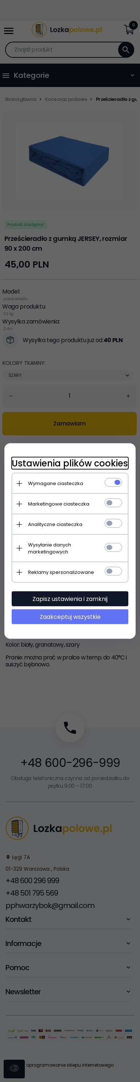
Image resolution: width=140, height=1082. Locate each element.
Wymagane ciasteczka (55, 483)
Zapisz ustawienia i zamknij (70, 599)
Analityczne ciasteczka (55, 524)
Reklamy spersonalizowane (61, 572)
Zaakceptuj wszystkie (70, 617)
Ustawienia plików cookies (70, 463)
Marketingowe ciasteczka (58, 503)
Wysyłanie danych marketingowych (49, 548)
